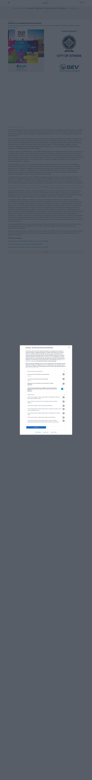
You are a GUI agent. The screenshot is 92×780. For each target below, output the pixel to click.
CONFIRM (36, 427)
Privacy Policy (54, 432)
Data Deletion (38, 432)
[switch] (63, 374)
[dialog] (46, 390)
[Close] (69, 348)
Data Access (46, 432)
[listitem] (46, 371)
